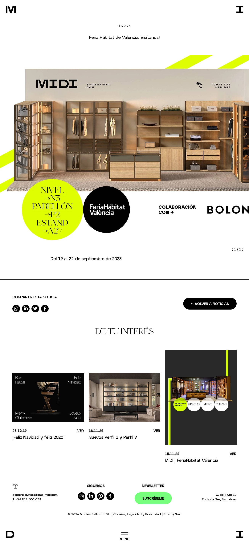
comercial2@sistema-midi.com (35, 494)
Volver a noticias (210, 304)
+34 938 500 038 (28, 499)
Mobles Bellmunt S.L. (95, 514)
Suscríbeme (153, 498)
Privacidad (153, 514)
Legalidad (134, 514)
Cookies (119, 514)
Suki (178, 514)
